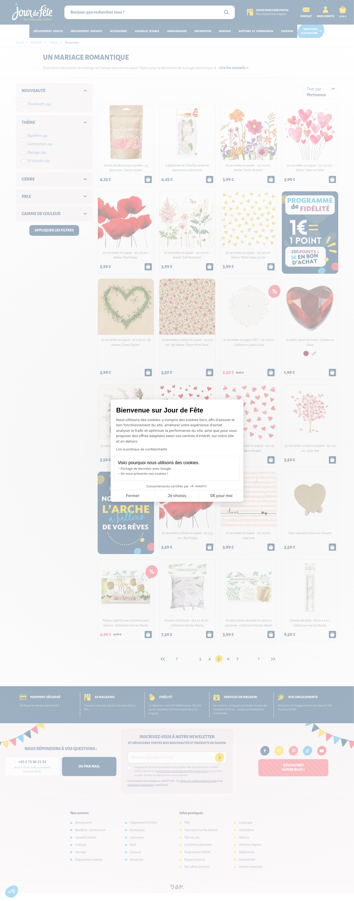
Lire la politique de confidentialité (141, 449)
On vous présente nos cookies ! (144, 474)
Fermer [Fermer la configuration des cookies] (132, 495)
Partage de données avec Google (146, 469)
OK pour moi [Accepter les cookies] (221, 495)
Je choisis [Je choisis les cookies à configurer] (177, 495)
